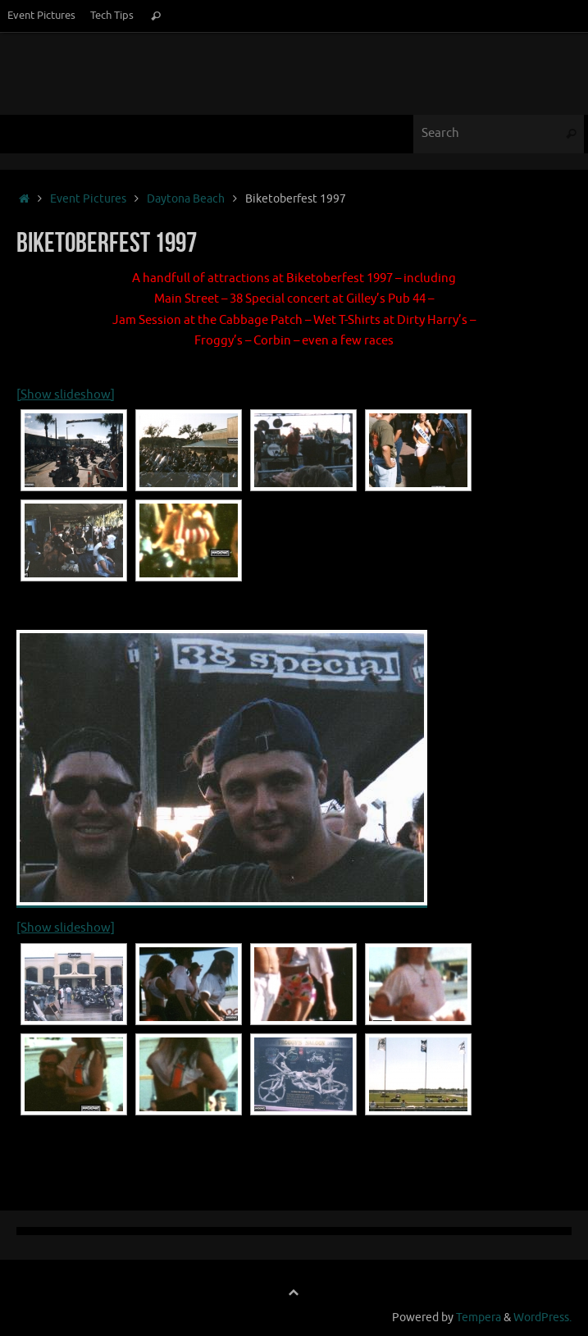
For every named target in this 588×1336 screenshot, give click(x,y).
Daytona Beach (186, 199)
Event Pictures (41, 15)
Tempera (478, 1318)
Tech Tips (112, 15)
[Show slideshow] (65, 395)
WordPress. (542, 1318)
